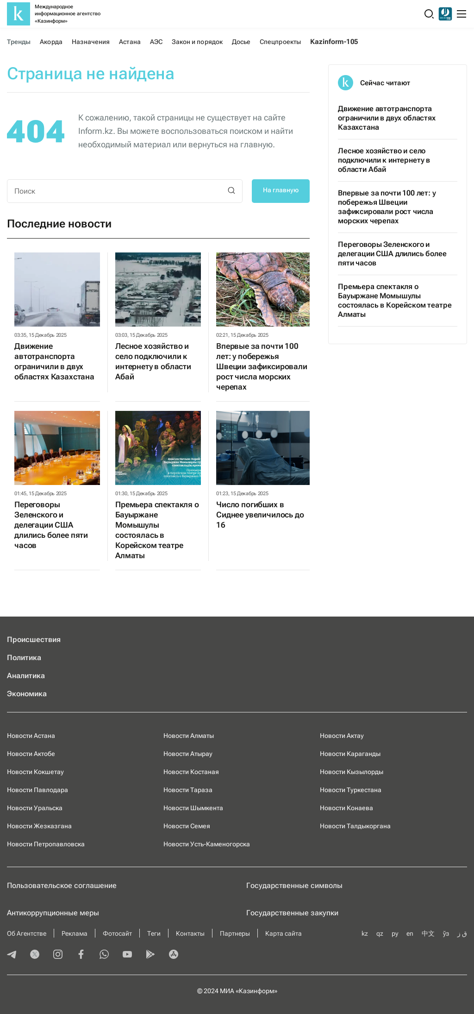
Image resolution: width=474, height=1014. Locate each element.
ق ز (462, 933)
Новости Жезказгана (39, 826)
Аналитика (26, 675)
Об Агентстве (26, 933)
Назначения (91, 41)
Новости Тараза (187, 790)
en (409, 933)
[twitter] (34, 955)
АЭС (156, 41)
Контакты (190, 933)
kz (365, 933)
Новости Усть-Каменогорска (206, 844)
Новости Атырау (187, 753)
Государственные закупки (292, 912)
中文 (428, 933)
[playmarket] (150, 955)
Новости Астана (31, 735)
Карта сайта (283, 933)
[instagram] (57, 955)
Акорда (51, 41)
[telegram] (11, 955)
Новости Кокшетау (35, 771)
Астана (129, 41)
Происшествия (34, 639)
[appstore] (173, 955)
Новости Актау (342, 735)
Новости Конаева (346, 808)
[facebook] (81, 955)
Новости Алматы (188, 735)
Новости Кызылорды (351, 771)
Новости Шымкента (193, 808)
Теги (154, 933)
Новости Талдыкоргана (355, 826)
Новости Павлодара (37, 790)
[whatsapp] (104, 955)
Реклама (74, 933)
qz (379, 933)
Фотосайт (117, 933)
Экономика (27, 693)
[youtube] (127, 955)
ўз (446, 933)
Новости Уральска (34, 808)
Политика (24, 657)
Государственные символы (294, 885)
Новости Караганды (350, 753)
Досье (241, 41)
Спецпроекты (280, 41)
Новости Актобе (31, 753)
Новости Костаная (191, 771)
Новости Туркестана (350, 790)
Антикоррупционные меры (53, 912)
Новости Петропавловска (46, 844)
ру (395, 933)
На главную (281, 190)
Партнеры (235, 933)
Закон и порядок (197, 41)
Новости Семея (186, 826)
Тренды (19, 41)
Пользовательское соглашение (62, 885)
